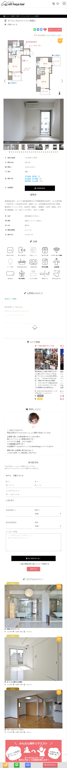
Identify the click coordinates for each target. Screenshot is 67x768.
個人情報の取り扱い (33, 558)
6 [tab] (40, 404)
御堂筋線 (28, 181)
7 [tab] (44, 404)
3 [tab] (30, 404)
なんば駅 (35, 181)
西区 (18, 16)
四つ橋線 (28, 179)
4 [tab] (33, 404)
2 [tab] (26, 404)
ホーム (6, 16)
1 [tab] (23, 404)
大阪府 (13, 16)
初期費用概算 (40, 188)
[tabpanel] (46, 372)
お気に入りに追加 (55, 30)
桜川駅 (34, 176)
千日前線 (28, 176)
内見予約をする (50, 765)
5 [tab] (37, 404)
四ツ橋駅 (35, 179)
